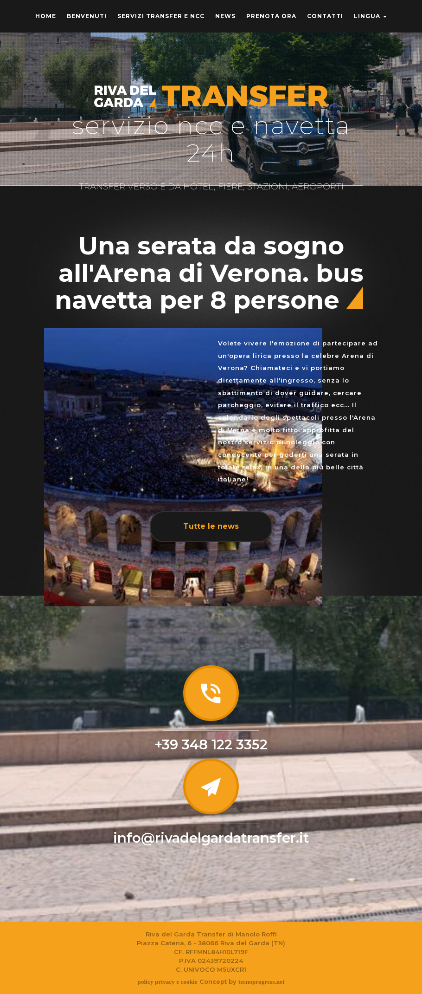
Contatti (325, 16)
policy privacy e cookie (167, 981)
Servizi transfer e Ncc (161, 16)
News (225, 16)
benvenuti (87, 16)
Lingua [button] (370, 16)
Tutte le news (211, 526)
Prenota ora (271, 16)
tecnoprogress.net (261, 981)
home (45, 16)
